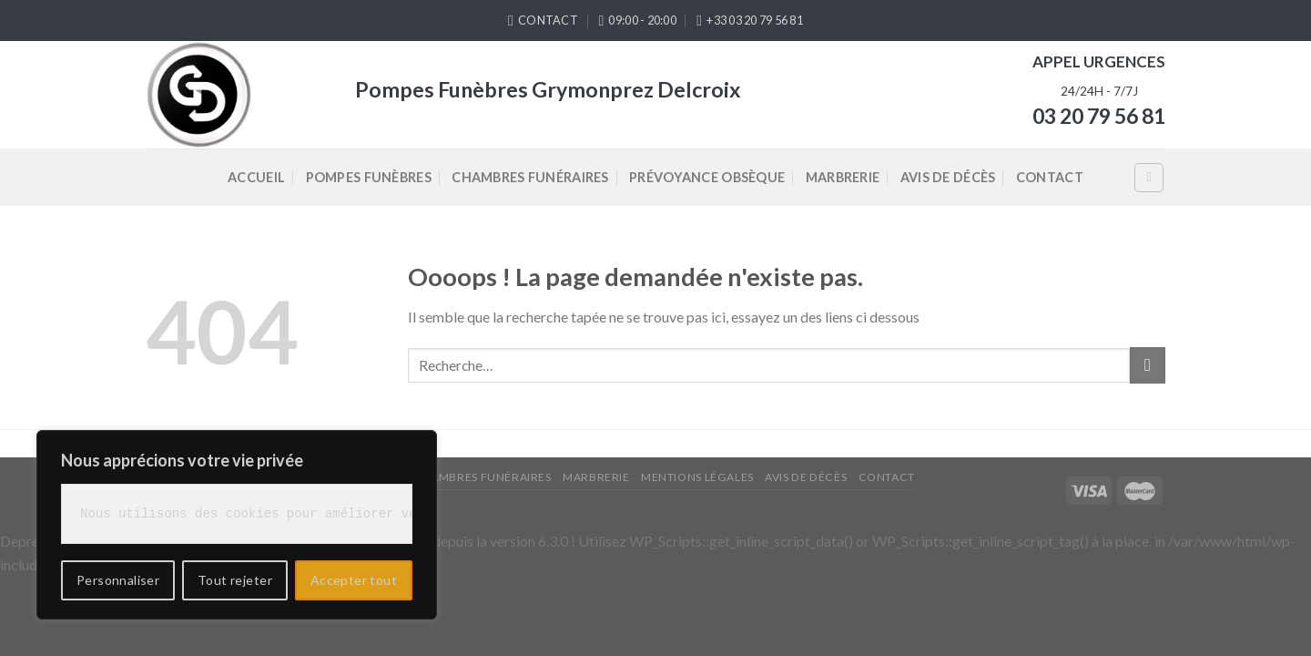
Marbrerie (843, 177)
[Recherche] (1149, 177)
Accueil (256, 177)
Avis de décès (948, 177)
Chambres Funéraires (530, 177)
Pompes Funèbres (369, 177)
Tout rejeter (235, 580)
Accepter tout (353, 580)
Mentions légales (697, 477)
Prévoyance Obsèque (707, 177)
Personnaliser (117, 580)
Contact (1049, 177)
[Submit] (1147, 365)
